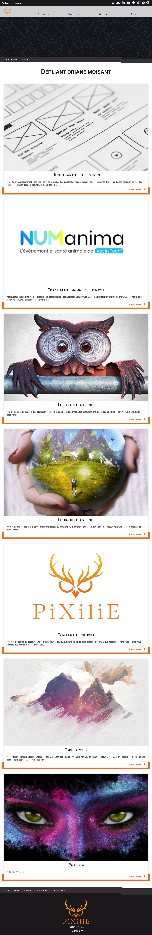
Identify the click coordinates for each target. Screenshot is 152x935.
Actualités (104, 14)
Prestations (43, 14)
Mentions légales (59, 890)
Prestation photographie (42, 890)
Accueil (6, 60)
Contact (134, 14)
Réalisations (73, 14)
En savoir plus (135, 189)
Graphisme (14, 60)
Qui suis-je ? (17, 890)
